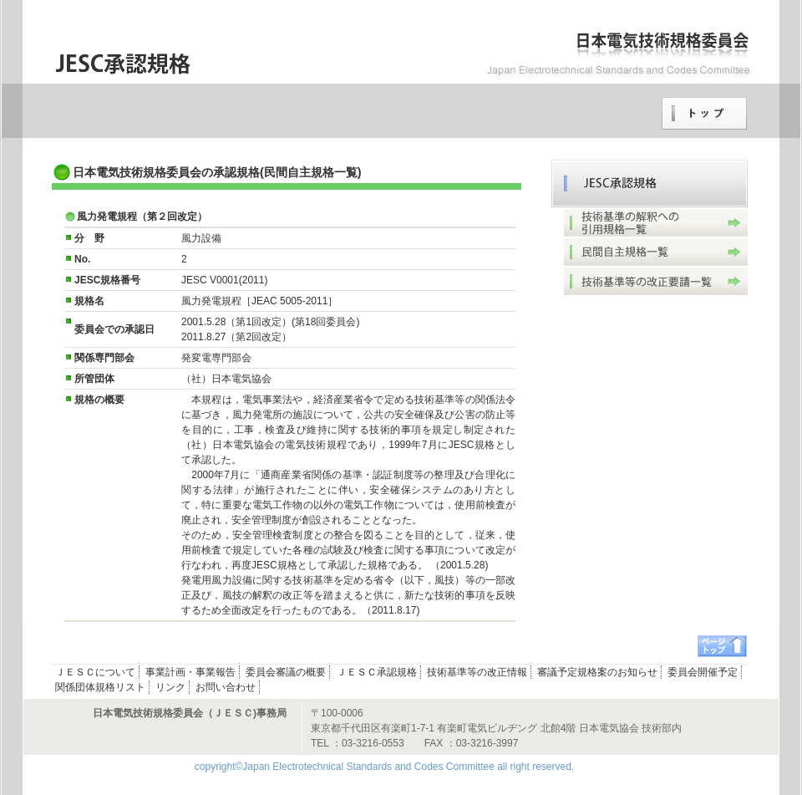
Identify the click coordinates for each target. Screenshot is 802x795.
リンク (170, 687)
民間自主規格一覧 (656, 252)
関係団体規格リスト (100, 687)
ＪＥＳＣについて (95, 672)
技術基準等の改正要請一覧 (656, 281)
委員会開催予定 (702, 672)
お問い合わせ (225, 687)
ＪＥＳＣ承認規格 (649, 183)
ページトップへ (722, 646)
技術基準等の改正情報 (477, 672)
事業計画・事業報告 (190, 672)
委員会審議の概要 (286, 672)
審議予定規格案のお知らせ (597, 672)
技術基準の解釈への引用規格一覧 (656, 223)
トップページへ (704, 113)
